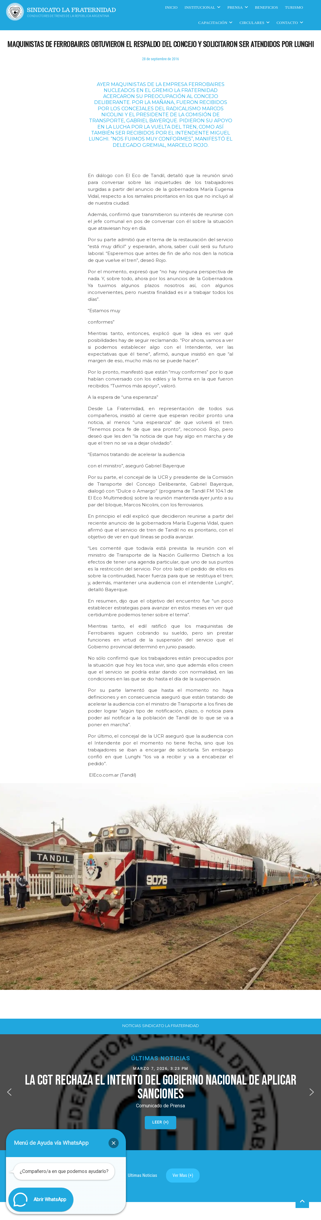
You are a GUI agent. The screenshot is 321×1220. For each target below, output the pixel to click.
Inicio (171, 7)
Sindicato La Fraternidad (71, 10)
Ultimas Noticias (142, 1175)
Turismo (294, 7)
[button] (160, 1092)
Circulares (251, 22)
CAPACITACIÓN (212, 22)
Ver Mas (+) (183, 1175)
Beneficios (266, 7)
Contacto (287, 22)
